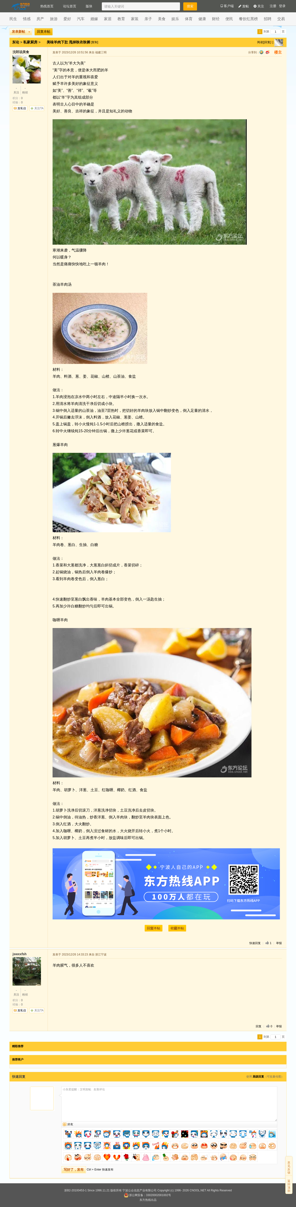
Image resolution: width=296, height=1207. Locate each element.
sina (267, 52)
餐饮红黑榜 (248, 19)
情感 (27, 19)
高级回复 (258, 1076)
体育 (189, 19)
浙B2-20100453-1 (75, 1190)
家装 (135, 19)
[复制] (94, 42)
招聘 (267, 19)
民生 (13, 19)
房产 (40, 19)
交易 (281, 19)
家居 (108, 19)
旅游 (54, 19)
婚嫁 (94, 19)
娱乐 (175, 19)
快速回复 (255, 943)
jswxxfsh (20, 954)
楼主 (278, 52)
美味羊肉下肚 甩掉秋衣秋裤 (69, 42)
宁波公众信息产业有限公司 (139, 1190)
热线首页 (47, 6)
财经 (216, 19)
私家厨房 (30, 42)
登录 (282, 6)
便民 (229, 19)
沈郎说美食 (21, 52)
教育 (121, 19)
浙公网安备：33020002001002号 (147, 1195)
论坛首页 (69, 6)
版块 (89, 6)
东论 (15, 42)
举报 (279, 943)
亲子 (148, 19)
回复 (258, 1026)
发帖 (243, 6)
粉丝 (25, 90)
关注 (259, 6)
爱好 (67, 19)
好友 (70, 1124)
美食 (162, 19)
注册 (273, 6)
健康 (202, 19)
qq (261, 52)
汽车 (81, 19)
